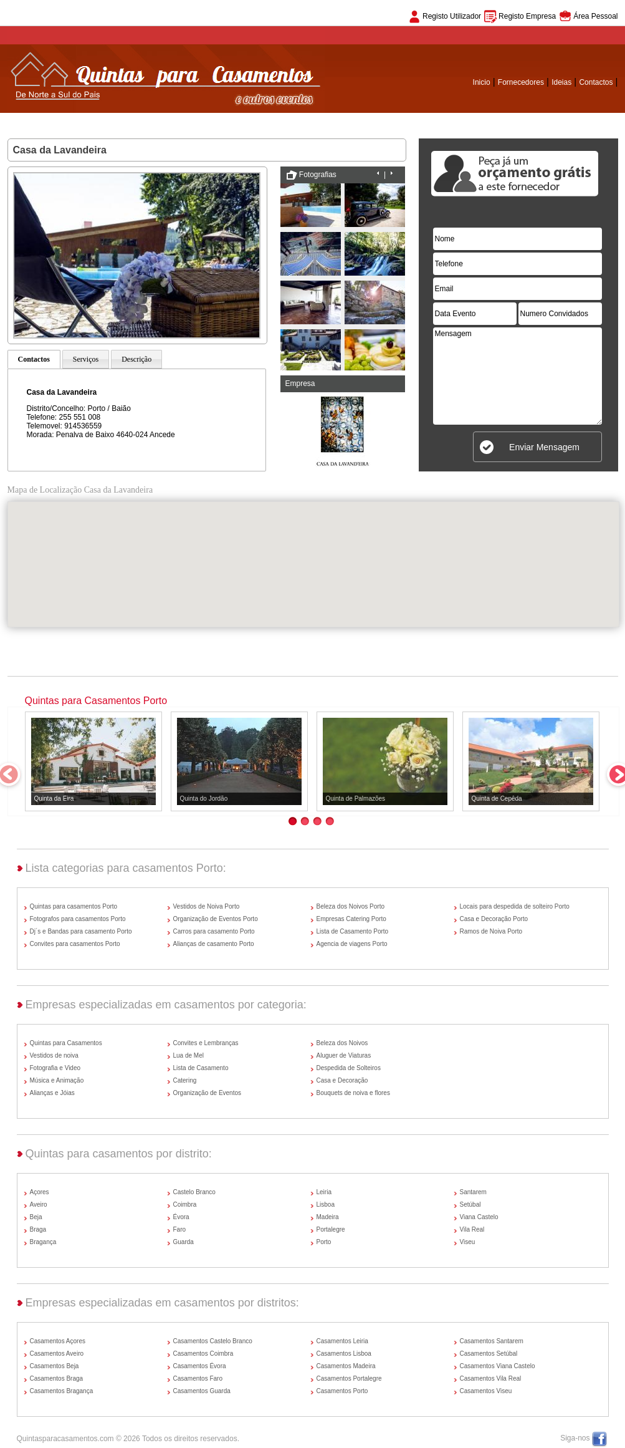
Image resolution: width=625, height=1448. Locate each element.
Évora (181, 1217)
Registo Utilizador (451, 16)
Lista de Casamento (201, 1067)
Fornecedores (521, 82)
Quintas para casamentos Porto (74, 906)
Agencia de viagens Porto (352, 943)
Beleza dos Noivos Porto (351, 906)
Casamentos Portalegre (349, 1378)
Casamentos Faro (197, 1378)
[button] (313, 552)
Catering (185, 1080)
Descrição (136, 359)
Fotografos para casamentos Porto (78, 918)
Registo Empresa (527, 16)
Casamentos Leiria (342, 1341)
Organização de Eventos (207, 1092)
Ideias (561, 82)
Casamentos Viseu (486, 1391)
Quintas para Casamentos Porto (96, 700)
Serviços (85, 359)
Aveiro (38, 1204)
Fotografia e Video (55, 1067)
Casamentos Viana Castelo (497, 1366)
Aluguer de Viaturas (344, 1055)
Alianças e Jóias (52, 1092)
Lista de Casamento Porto (353, 931)
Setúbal (470, 1204)
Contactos (596, 82)
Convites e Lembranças (206, 1043)
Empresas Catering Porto (351, 918)
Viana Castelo (479, 1217)
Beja (36, 1217)
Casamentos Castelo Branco (212, 1341)
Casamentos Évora (199, 1366)
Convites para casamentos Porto (75, 943)
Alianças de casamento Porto (213, 943)
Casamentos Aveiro (57, 1353)
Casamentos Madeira (346, 1366)
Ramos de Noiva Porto (491, 931)
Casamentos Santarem (491, 1341)
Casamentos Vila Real (491, 1378)
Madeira (328, 1217)
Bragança (43, 1241)
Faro (179, 1229)
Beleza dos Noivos (342, 1043)
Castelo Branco (194, 1192)
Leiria (324, 1192)
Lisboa (326, 1204)
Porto (324, 1241)
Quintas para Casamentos (66, 1043)
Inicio (481, 82)
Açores (39, 1192)
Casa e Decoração (342, 1080)
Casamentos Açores (58, 1341)
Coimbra (185, 1204)
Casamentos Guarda (202, 1391)
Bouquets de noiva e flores (353, 1092)
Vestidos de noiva (54, 1055)
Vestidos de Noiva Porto (206, 906)
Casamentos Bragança (61, 1391)
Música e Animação (57, 1080)
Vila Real (472, 1229)
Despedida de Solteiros (349, 1067)
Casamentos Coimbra (203, 1353)
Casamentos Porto (342, 1391)
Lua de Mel (188, 1055)
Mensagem (517, 376)
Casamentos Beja (54, 1366)
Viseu (467, 1241)
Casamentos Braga (56, 1378)
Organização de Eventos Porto (215, 918)
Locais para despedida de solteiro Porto (515, 906)
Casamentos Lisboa (344, 1353)
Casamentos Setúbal (489, 1353)
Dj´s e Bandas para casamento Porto (81, 931)
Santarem (473, 1192)
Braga (38, 1229)
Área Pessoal (595, 16)
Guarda (183, 1241)
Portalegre (331, 1229)
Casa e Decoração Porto (494, 918)
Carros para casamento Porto (214, 931)
